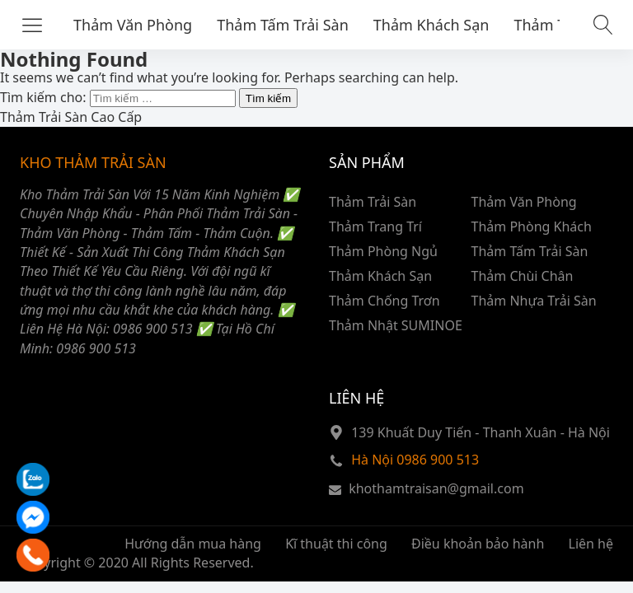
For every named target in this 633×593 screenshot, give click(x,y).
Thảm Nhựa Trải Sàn (534, 301)
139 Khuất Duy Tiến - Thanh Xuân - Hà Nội (480, 432)
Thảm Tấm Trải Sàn (283, 25)
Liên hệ (591, 544)
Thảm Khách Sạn (431, 25)
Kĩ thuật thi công (336, 544)
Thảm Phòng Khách (531, 226)
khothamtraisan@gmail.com (436, 488)
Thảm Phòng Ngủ (383, 251)
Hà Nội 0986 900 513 (415, 460)
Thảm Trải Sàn (372, 202)
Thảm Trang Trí (375, 226)
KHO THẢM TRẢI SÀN (93, 162)
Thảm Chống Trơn (384, 301)
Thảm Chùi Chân (522, 276)
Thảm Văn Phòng (132, 25)
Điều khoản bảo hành (477, 544)
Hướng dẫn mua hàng (192, 544)
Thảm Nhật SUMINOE (395, 325)
